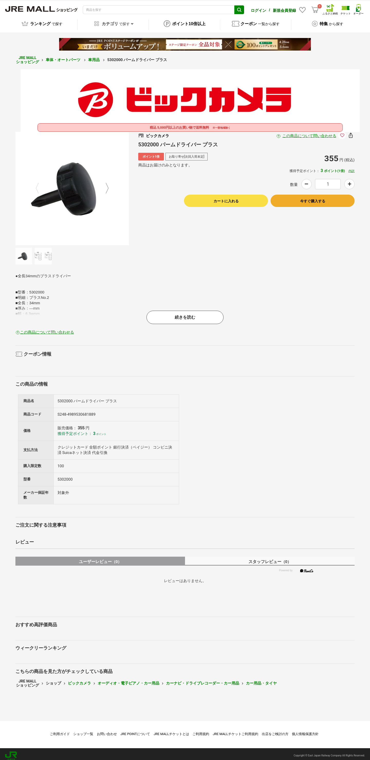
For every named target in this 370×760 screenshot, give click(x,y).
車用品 (94, 56)
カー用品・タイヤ (261, 679)
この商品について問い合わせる (309, 132)
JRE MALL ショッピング (27, 56)
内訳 (351, 167)
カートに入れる (226, 197)
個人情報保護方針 (305, 730)
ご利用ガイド (60, 730)
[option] (72, 185)
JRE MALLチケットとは (171, 730)
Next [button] (104, 185)
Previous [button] (40, 185)
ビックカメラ (79, 679)
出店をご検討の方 (275, 730)
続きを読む (185, 313)
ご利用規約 (200, 730)
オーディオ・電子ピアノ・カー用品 (128, 679)
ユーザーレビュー (100, 558)
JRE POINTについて (135, 730)
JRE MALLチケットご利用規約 (235, 730)
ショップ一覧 (83, 730)
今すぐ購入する (312, 197)
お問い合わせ (107, 730)
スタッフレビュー (269, 558)
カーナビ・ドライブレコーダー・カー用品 (202, 679)
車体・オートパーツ (63, 56)
